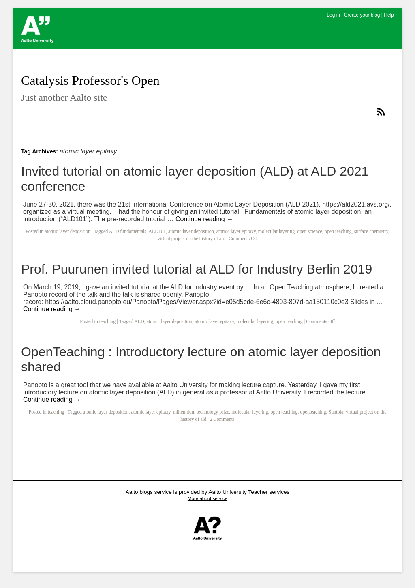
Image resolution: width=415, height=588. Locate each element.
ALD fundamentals (127, 231)
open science (309, 231)
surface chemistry (371, 231)
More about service (207, 498)
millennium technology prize (201, 412)
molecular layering (276, 231)
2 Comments (222, 419)
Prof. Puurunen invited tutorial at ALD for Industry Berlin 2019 (196, 269)
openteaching (313, 412)
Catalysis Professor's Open (90, 80)
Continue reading (204, 218)
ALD (139, 321)
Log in (333, 15)
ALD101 (157, 231)
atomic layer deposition (67, 231)
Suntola (336, 412)
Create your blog (362, 15)
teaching (107, 321)
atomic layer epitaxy (236, 231)
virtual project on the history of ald (191, 238)
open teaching (338, 231)
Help (389, 15)
